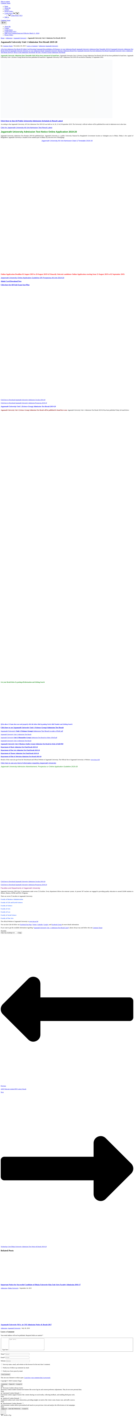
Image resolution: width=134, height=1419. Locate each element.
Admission (9, 38)
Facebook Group (57, 924)
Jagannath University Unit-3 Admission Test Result (16, 741)
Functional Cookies (8, 1395)
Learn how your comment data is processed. (37, 1380)
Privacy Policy (8, 11)
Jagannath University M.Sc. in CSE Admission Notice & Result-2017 (26, 1325)
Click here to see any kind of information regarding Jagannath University (28, 763)
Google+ (46, 924)
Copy (19, 932)
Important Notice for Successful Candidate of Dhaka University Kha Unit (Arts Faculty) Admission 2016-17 (41, 1285)
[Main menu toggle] (4, 22)
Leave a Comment (32, 46)
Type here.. (5, 1352)
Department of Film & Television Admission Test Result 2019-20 (21, 756)
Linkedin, (40, 924)
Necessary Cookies (8, 1390)
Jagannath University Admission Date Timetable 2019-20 (93, 49)
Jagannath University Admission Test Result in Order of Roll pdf (29, 737)
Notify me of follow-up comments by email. (16, 1370)
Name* (3, 1356)
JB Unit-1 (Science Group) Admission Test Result (50, 52)
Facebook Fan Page (26, 924)
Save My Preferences (14, 1411)
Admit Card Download (29, 49)
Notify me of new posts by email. (13, 1373)
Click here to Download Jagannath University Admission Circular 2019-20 (23, 400)
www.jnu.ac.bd (95, 759)
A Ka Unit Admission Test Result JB (12, 49)
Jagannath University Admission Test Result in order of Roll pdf (32, 731)
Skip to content (5, 1)
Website (3, 1363)
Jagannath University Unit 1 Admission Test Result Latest (51, 928)
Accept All (19, 1386)
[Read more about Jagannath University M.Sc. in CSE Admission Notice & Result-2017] (17, 1321)
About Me (7, 8)
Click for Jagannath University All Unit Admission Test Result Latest (26, 128)
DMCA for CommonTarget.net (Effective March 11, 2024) (21, 33)
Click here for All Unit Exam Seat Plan (15, 285)
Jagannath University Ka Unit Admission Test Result (93, 51)
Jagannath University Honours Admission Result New (61, 51)
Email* (3, 1359)
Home (6, 6)
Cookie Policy (8, 30)
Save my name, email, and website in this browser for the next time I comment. (26, 1366)
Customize (4, 1386)
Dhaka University (13, 1288)
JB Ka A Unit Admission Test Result (24, 52)
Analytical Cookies (8, 1400)
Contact (6, 9)
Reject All (11, 1386)
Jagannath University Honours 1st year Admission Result (27, 51)
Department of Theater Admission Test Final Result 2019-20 (20, 753)
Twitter (34, 924)
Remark (17, 1395)
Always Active (18, 1390)
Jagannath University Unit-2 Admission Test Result (16, 734)
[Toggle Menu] (17, 13)
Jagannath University (20, 38)
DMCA (6, 17)
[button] (14, 13)
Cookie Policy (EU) (15, 15)
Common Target (5, 3)
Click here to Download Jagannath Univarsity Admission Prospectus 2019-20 (24, 403)
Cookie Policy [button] (9, 13)
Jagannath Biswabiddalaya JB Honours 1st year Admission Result (56, 49)
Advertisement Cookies (10, 1405)
